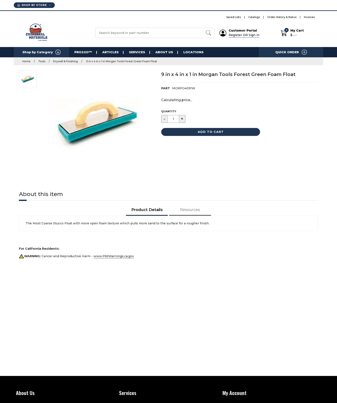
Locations (193, 52)
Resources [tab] (190, 209)
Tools (41, 61)
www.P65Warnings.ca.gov (113, 256)
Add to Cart (211, 132)
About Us (164, 52)
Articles (110, 52)
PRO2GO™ (83, 52)
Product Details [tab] (147, 209)
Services (137, 52)
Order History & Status (281, 17)
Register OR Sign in (244, 35)
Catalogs (254, 17)
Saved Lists (233, 17)
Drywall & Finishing (65, 61)
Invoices (309, 17)
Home (26, 61)
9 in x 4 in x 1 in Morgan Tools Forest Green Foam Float (121, 61)
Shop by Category (41, 52)
